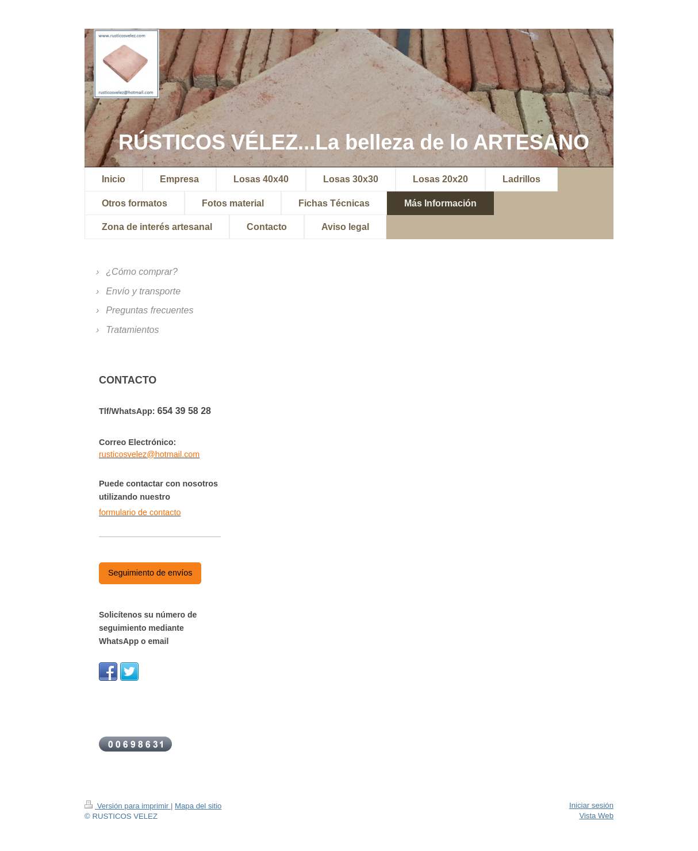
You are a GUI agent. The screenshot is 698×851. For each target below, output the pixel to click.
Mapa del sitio (198, 806)
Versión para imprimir (128, 806)
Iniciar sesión (591, 805)
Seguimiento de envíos (150, 572)
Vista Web (596, 815)
